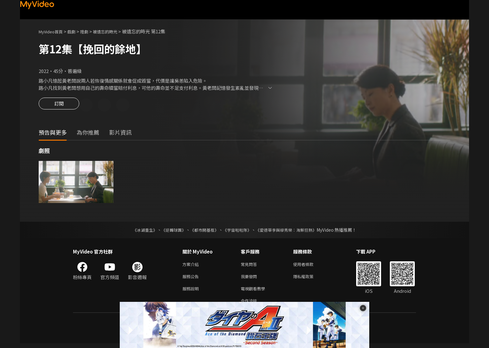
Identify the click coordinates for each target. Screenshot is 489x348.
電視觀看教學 (255, 291)
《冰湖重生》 (139, 231)
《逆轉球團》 (170, 231)
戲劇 (76, 31)
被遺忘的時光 (114, 31)
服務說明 (191, 291)
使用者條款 (308, 265)
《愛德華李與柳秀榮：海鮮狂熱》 (290, 231)
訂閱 (59, 105)
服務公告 (191, 278)
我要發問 (250, 278)
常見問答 (250, 265)
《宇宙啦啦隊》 (237, 231)
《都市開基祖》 (202, 231)
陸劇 (90, 31)
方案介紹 (191, 265)
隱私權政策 (308, 278)
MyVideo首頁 (53, 31)
